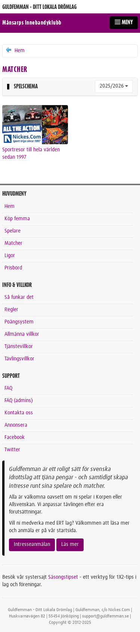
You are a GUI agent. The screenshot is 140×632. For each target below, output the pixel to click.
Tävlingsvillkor (19, 358)
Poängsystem (19, 322)
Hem (15, 50)
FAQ (8, 388)
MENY (124, 22)
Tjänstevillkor (18, 346)
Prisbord (13, 268)
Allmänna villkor (21, 334)
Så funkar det (19, 297)
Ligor (9, 255)
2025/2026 (114, 86)
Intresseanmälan (32, 544)
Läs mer (70, 544)
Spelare (12, 231)
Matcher (13, 243)
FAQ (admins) (18, 400)
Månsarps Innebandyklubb (32, 22)
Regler (11, 309)
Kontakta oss (18, 412)
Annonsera (15, 425)
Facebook (14, 437)
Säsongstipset (63, 577)
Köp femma (17, 218)
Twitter (12, 449)
